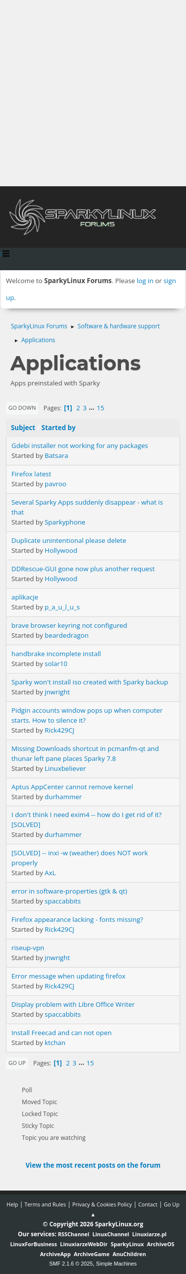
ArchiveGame (92, 1254)
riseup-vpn (27, 947)
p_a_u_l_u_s (62, 606)
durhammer (63, 796)
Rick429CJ (59, 730)
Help (12, 1204)
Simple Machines (116, 1264)
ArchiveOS (160, 1244)
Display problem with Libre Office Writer (73, 1004)
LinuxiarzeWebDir (84, 1244)
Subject (23, 427)
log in (145, 280)
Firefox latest (31, 473)
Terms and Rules (45, 1204)
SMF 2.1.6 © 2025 (71, 1264)
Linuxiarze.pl (149, 1234)
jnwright (57, 691)
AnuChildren (129, 1254)
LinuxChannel (110, 1234)
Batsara (56, 455)
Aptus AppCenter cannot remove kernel (72, 786)
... (92, 407)
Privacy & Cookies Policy (102, 1204)
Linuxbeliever (65, 768)
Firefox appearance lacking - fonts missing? (77, 919)
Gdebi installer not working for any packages (79, 445)
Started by (59, 427)
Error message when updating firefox (68, 976)
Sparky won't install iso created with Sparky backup (89, 681)
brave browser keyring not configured (69, 625)
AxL (50, 872)
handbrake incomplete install (56, 653)
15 (100, 407)
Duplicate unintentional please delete (68, 540)
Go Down (22, 407)
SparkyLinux (127, 1244)
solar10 (56, 663)
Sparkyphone (65, 522)
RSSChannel (73, 1234)
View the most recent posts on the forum (92, 1165)
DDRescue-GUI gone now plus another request (83, 568)
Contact (148, 1204)
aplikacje (24, 597)
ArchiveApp (55, 1254)
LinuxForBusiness (33, 1244)
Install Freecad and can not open (61, 1032)
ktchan (55, 1042)
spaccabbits (63, 901)
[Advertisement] (93, 93)
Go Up (17, 1062)
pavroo (55, 483)
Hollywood (61, 550)
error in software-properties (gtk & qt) (69, 891)
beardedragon (67, 635)
